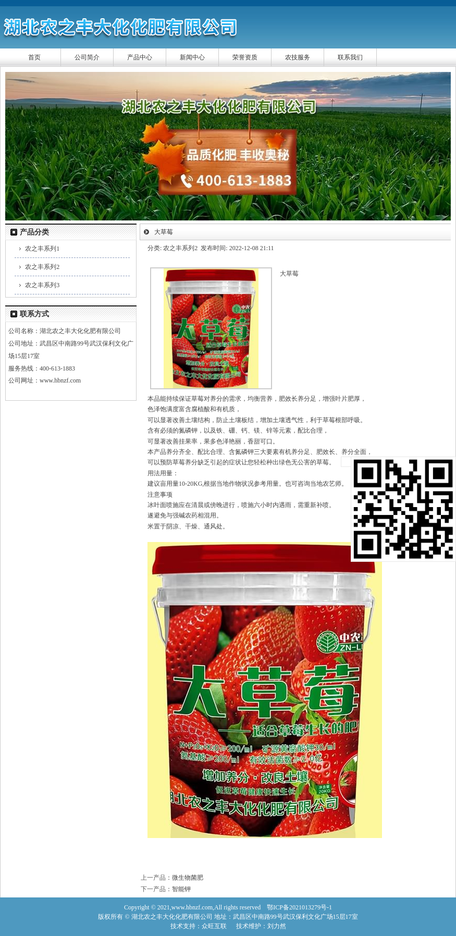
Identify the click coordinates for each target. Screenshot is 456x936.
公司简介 (87, 57)
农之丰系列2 (42, 266)
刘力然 (276, 926)
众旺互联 (214, 926)
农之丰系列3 (42, 285)
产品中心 (139, 57)
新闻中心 (192, 57)
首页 (34, 57)
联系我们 (350, 57)
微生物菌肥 (187, 877)
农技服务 (297, 57)
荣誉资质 (244, 57)
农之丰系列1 (42, 248)
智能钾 (181, 889)
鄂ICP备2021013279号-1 (299, 907)
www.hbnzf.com (60, 380)
